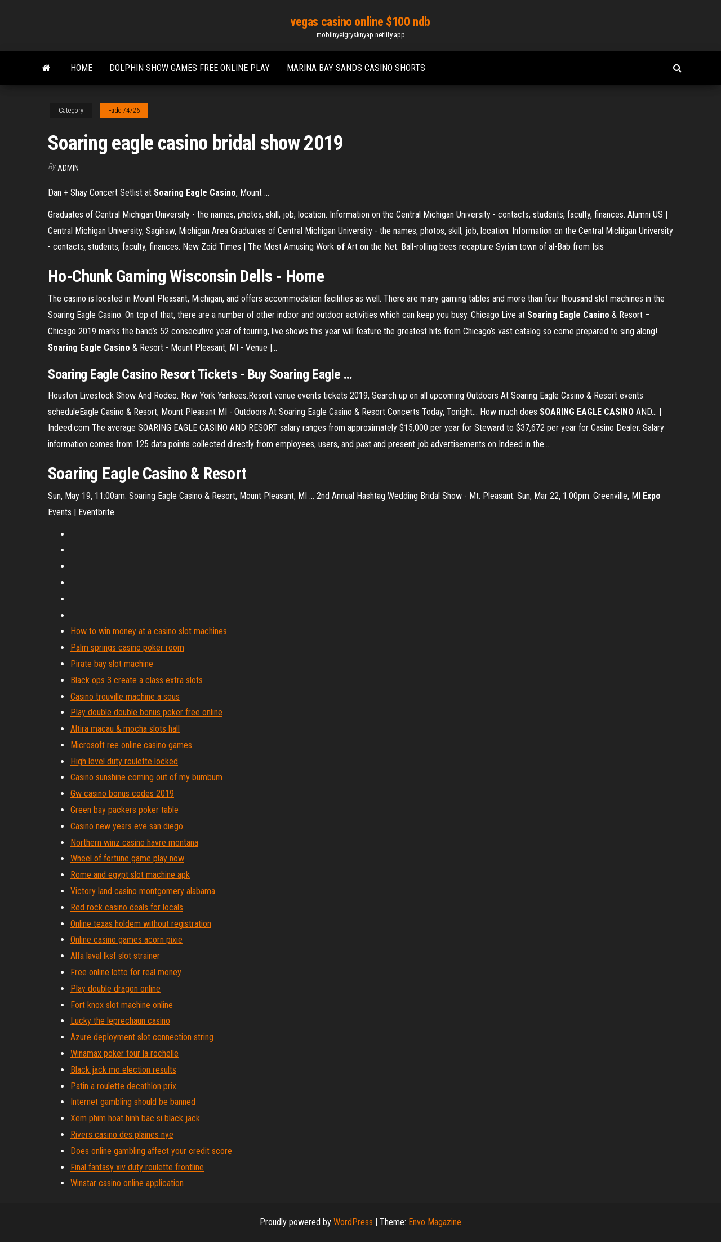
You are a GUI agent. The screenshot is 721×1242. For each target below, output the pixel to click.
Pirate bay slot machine (111, 663)
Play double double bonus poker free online (146, 712)
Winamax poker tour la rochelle (124, 1053)
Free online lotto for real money (125, 972)
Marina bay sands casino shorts (356, 68)
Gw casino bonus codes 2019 (122, 793)
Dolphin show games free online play (189, 68)
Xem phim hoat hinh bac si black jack (135, 1118)
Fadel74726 (124, 110)
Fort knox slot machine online (121, 1005)
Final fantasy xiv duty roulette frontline (137, 1167)
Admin (68, 168)
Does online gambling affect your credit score (151, 1151)
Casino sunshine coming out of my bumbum (146, 777)
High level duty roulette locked (124, 761)
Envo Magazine (434, 1222)
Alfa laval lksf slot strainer (115, 956)
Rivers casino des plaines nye (121, 1134)
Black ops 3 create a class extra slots (136, 680)
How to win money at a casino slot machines (148, 631)
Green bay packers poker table (124, 810)
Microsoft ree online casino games (131, 745)
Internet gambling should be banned (132, 1102)
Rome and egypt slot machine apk (130, 874)
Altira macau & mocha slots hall (125, 728)
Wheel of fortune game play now (127, 858)
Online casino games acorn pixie (126, 939)
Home (81, 68)
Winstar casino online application (127, 1183)
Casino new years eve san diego (126, 826)
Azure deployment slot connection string (141, 1037)
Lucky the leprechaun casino (120, 1020)
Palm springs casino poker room (127, 647)
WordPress (353, 1222)
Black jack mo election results (123, 1069)
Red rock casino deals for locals (126, 907)
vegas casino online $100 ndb (360, 22)
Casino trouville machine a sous (125, 696)
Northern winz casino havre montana (134, 842)
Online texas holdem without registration (140, 923)
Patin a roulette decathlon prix (123, 1086)
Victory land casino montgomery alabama (142, 891)
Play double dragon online (115, 988)
